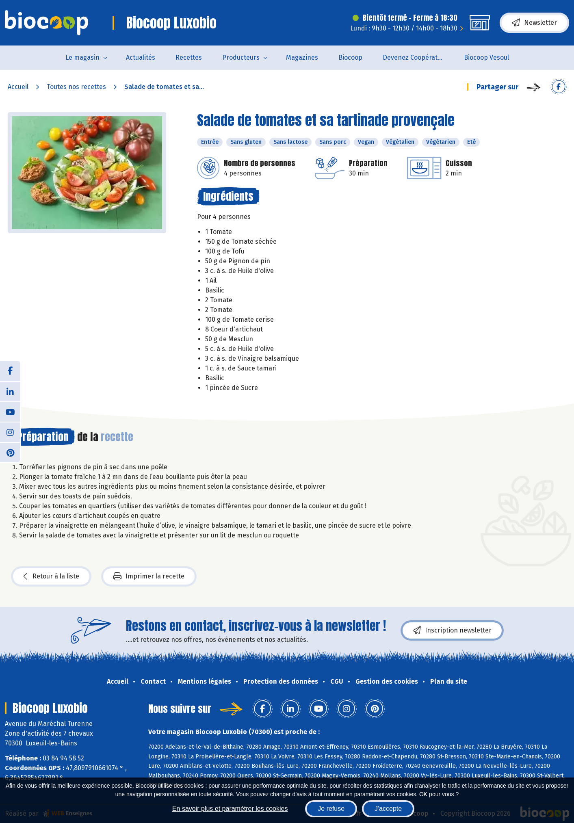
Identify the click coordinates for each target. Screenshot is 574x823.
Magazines (302, 57)
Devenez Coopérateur (415, 57)
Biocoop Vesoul (486, 57)
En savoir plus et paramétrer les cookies (230, 808)
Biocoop (350, 57)
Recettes (188, 57)
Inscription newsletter (452, 630)
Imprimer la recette (148, 576)
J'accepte (388, 808)
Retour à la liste (51, 576)
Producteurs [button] (241, 57)
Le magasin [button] (82, 57)
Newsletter (534, 23)
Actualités (140, 57)
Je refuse (331, 808)
